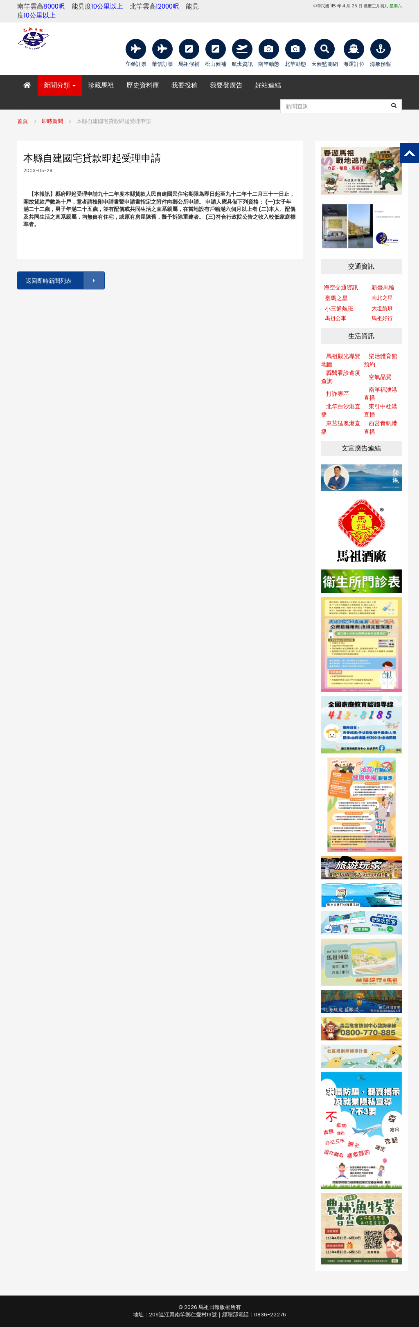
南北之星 (382, 298)
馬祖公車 (335, 318)
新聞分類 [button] (60, 85)
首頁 (22, 121)
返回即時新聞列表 (65, 280)
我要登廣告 (226, 85)
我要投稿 (184, 85)
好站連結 (268, 85)
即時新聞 (52, 121)
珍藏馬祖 (101, 85)
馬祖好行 (382, 318)
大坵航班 (382, 308)
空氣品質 (380, 377)
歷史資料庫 (142, 85)
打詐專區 (337, 394)
